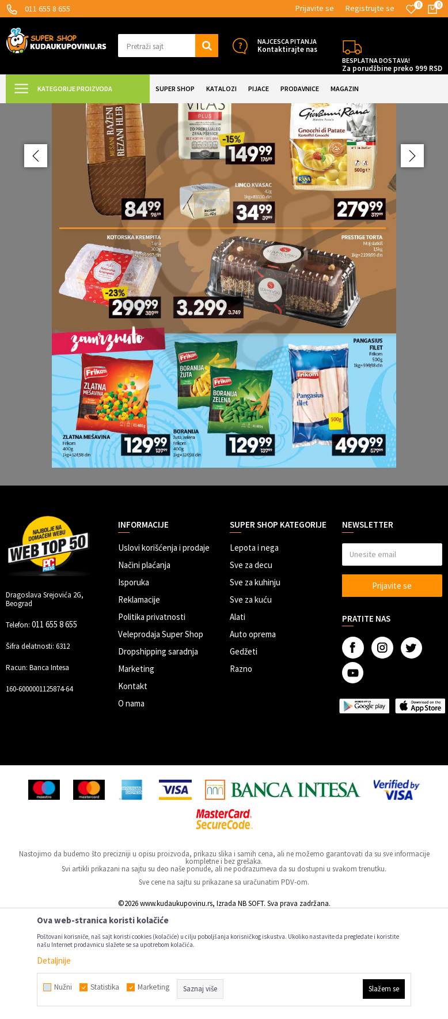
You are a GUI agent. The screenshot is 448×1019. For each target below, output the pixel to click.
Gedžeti (243, 754)
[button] (168, 45)
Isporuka (133, 685)
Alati (237, 720)
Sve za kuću (251, 702)
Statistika (104, 987)
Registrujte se (370, 8)
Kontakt (132, 789)
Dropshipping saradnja (158, 754)
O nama (131, 806)
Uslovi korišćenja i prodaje (164, 650)
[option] (224, 346)
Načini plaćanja (144, 668)
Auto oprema (253, 737)
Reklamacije (139, 702)
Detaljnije (54, 960)
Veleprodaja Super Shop (160, 737)
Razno (241, 772)
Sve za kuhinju (255, 685)
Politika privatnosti (151, 720)
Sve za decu (251, 668)
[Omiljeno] (411, 9)
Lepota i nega (254, 650)
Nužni (63, 987)
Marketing (136, 772)
